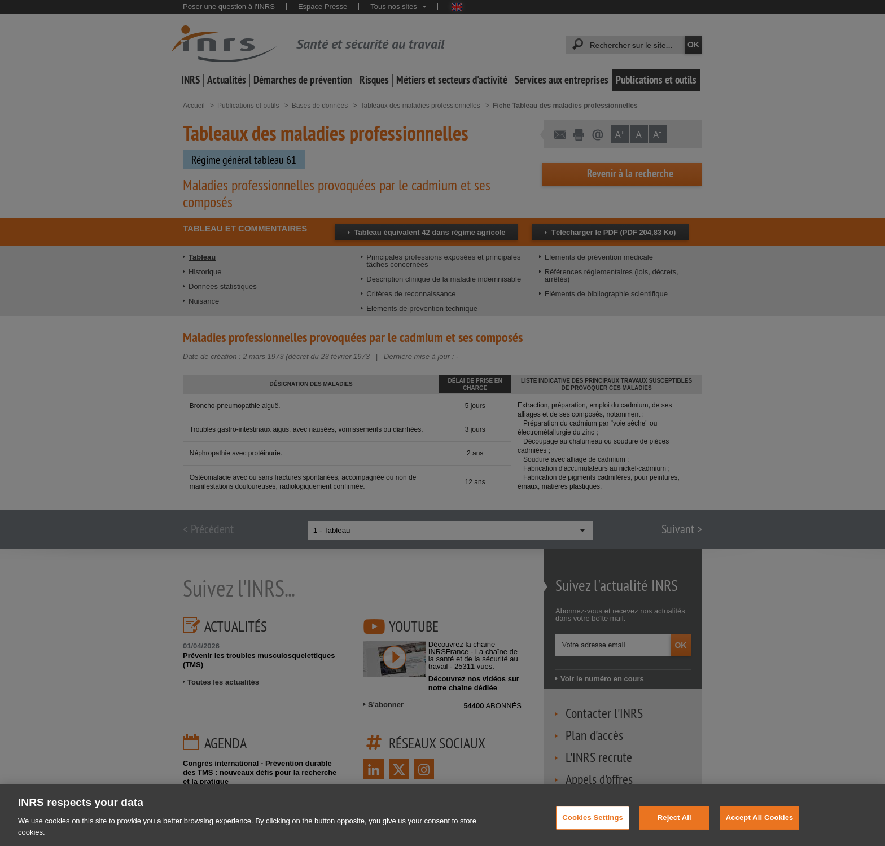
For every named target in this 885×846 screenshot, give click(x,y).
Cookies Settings (592, 826)
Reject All (674, 826)
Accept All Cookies (760, 826)
